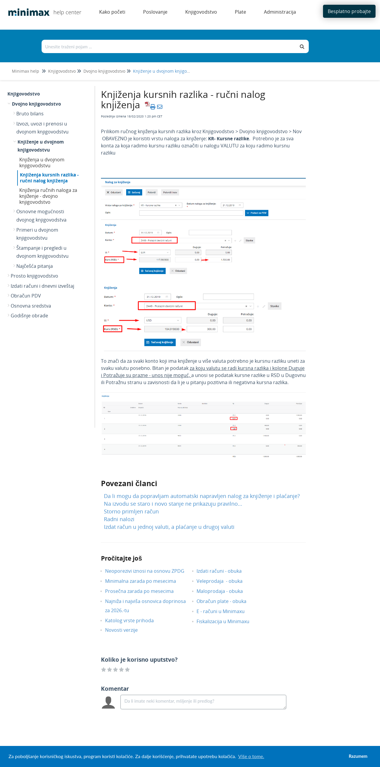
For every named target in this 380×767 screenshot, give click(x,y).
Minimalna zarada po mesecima (145, 581)
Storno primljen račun (131, 511)
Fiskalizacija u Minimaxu (227, 621)
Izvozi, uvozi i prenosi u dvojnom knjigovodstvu (42, 127)
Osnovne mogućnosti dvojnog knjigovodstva (41, 215)
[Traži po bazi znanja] (169, 46)
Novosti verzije (126, 630)
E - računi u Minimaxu (225, 611)
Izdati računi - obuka (223, 571)
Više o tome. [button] (251, 756)
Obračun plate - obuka (225, 601)
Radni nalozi (119, 519)
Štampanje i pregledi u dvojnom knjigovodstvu (42, 252)
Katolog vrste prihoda (134, 620)
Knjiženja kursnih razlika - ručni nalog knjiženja (49, 177)
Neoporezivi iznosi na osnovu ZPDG (149, 571)
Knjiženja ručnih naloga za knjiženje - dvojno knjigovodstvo (48, 196)
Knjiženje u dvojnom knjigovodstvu (167, 71)
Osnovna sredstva (31, 306)
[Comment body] (203, 702)
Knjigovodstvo (62, 71)
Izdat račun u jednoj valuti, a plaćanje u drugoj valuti (169, 526)
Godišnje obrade (29, 315)
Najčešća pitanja (34, 266)
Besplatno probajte (349, 11)
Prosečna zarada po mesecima (144, 591)
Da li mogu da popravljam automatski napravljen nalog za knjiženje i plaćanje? (202, 495)
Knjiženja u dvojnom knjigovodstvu (41, 162)
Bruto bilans (30, 113)
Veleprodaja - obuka (224, 581)
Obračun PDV (26, 295)
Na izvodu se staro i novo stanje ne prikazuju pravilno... (173, 503)
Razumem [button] (358, 756)
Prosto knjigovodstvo (34, 276)
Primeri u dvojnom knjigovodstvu (37, 234)
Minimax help (25, 71)
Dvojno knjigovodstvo (104, 71)
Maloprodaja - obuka (224, 591)
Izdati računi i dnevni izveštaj (42, 286)
